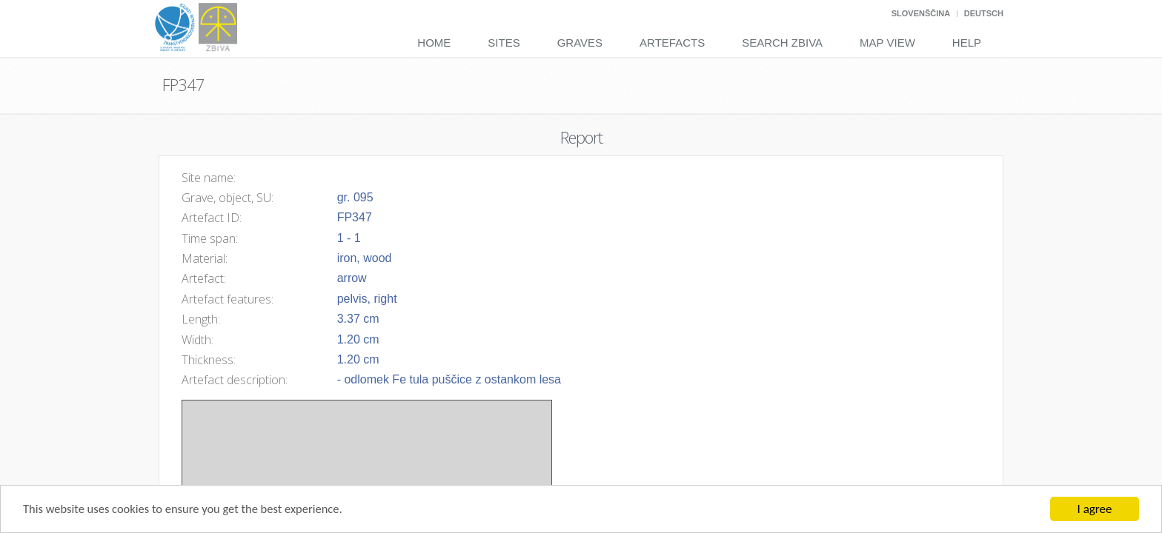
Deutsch (983, 13)
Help (966, 42)
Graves (579, 42)
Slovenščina (921, 13)
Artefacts (672, 42)
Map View (887, 42)
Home (434, 42)
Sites (503, 42)
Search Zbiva (782, 42)
